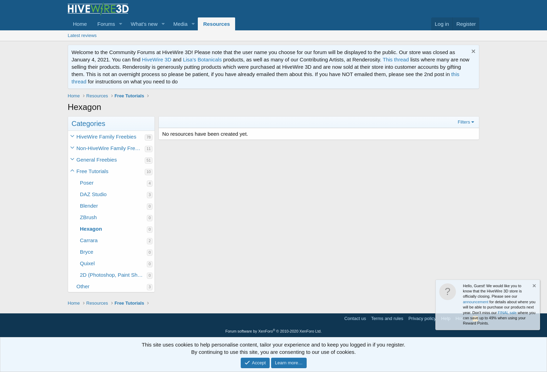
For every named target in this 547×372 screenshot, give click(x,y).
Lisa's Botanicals (202, 59)
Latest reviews (82, 35)
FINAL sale (507, 313)
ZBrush (88, 217)
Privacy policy (422, 318)
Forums (106, 24)
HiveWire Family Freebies (106, 137)
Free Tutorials (92, 171)
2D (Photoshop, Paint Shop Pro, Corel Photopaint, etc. (113, 275)
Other (83, 286)
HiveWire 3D (156, 59)
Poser (86, 183)
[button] (121, 23)
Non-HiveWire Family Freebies (110, 148)
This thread (396, 59)
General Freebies (96, 160)
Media (180, 24)
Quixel (87, 263)
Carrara (89, 240)
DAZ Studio (93, 194)
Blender (89, 206)
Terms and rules (387, 318)
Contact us (355, 318)
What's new (144, 24)
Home (80, 24)
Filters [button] (464, 122)
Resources (216, 24)
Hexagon (91, 229)
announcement (475, 302)
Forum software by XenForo (273, 331)
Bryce (86, 252)
